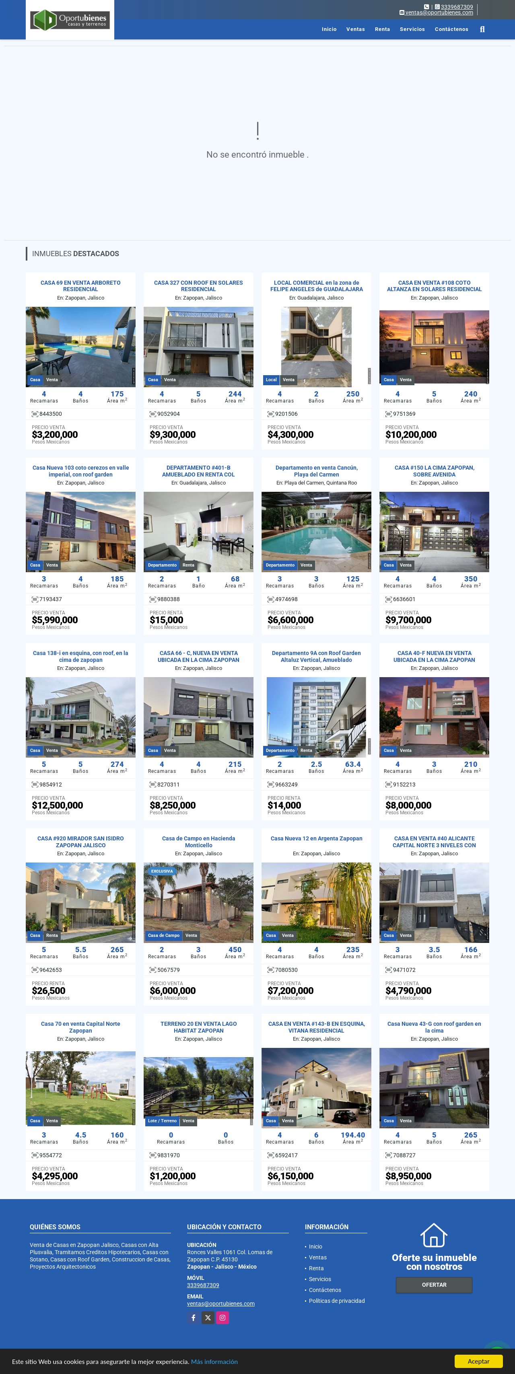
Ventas (355, 29)
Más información (214, 1362)
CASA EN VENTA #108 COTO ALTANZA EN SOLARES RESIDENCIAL (434, 286)
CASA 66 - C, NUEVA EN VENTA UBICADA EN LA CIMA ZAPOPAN (198, 656)
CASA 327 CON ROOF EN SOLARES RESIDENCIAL (198, 286)
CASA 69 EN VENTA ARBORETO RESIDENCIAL (81, 286)
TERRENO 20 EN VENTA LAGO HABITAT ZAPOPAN (199, 1027)
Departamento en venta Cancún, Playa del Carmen (317, 471)
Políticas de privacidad (337, 1301)
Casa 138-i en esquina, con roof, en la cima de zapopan (80, 656)
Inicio (329, 29)
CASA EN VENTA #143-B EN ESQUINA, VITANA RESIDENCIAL (316, 1027)
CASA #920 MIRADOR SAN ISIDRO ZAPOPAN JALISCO (80, 841)
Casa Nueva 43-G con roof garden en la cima (434, 1027)
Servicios (412, 29)
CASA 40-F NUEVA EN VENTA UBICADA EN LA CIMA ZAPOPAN (434, 656)
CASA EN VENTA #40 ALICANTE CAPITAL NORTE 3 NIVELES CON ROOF (434, 845)
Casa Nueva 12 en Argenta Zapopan (317, 838)
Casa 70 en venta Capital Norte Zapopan (80, 1027)
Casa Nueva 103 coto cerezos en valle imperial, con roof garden (81, 471)
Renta (382, 29)
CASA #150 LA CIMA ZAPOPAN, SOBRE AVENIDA (434, 471)
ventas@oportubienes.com (221, 1303)
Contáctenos (452, 29)
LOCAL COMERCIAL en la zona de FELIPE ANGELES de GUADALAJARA (316, 286)
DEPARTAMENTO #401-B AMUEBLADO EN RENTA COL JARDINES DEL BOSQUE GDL (198, 474)
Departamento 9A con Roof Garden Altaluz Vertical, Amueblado (316, 656)
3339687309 (457, 7)
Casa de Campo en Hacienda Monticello (198, 841)
